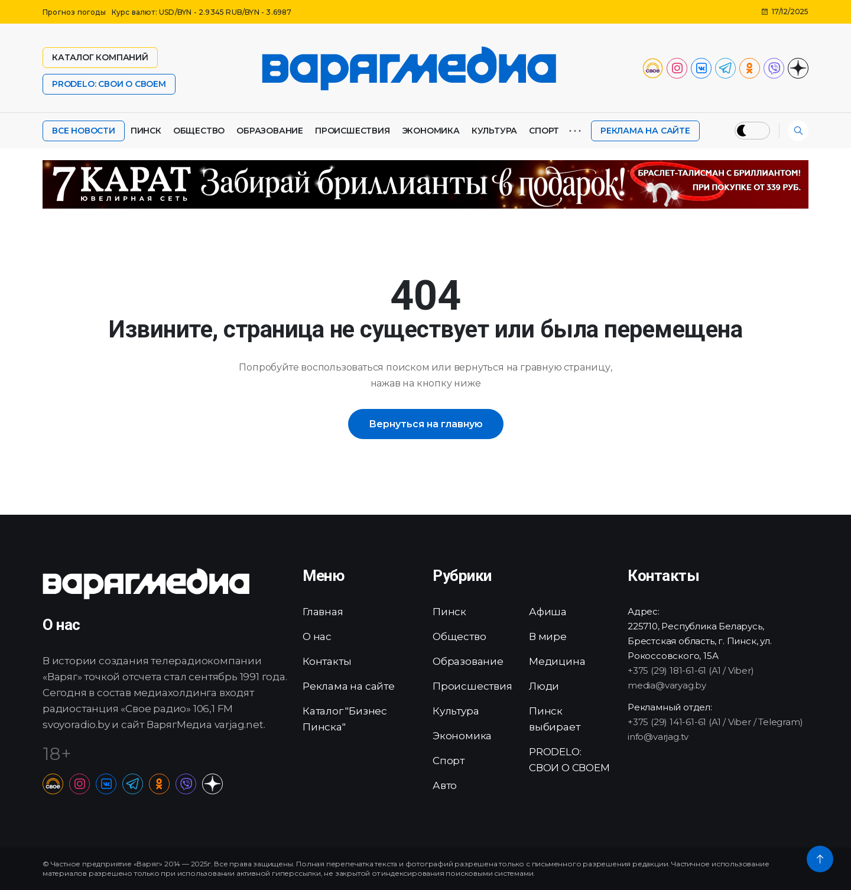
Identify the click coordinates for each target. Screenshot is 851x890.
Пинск (146, 130)
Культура (494, 130)
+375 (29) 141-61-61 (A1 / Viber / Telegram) (715, 721)
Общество (199, 130)
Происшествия (352, 130)
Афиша (548, 612)
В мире (548, 636)
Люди (544, 686)
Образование (269, 130)
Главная (323, 612)
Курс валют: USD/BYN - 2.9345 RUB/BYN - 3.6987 (202, 12)
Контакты (327, 661)
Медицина (557, 661)
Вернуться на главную (426, 424)
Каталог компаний (100, 57)
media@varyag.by (667, 685)
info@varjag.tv (658, 736)
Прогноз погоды (74, 12)
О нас (317, 636)
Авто (445, 785)
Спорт (544, 130)
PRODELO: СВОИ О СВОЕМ (109, 84)
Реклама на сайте (645, 130)
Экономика (431, 130)
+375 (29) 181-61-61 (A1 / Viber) (691, 670)
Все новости (83, 130)
